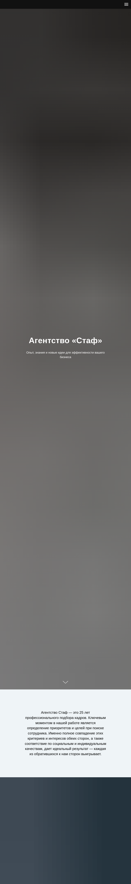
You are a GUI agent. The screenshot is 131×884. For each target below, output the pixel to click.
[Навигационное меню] (126, 4)
